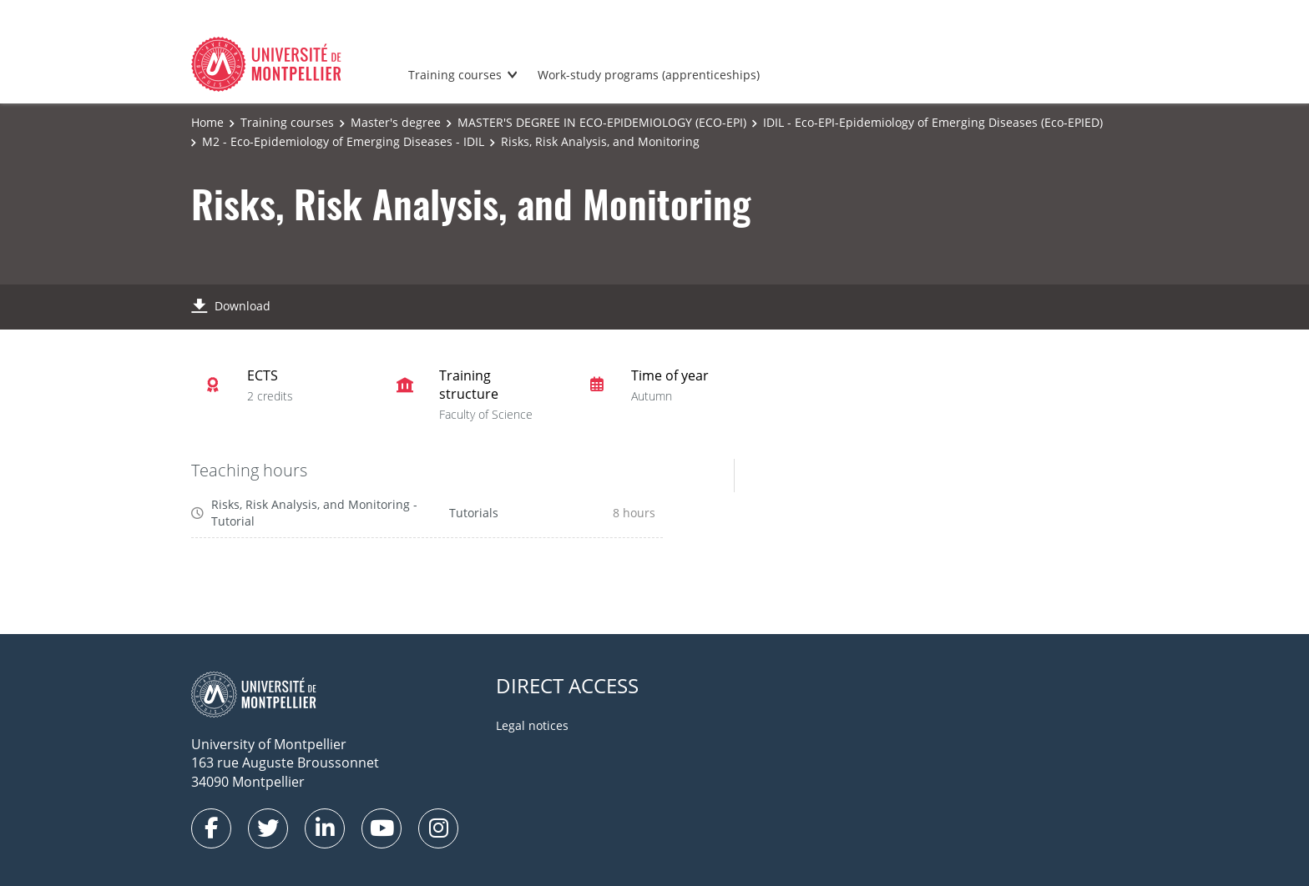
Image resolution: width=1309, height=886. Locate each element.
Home (207, 122)
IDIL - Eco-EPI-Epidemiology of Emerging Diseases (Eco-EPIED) (933, 122)
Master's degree (396, 122)
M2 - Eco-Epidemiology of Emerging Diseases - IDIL (343, 141)
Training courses (455, 75)
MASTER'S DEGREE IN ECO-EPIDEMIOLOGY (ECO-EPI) (601, 122)
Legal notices (532, 725)
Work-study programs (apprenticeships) (649, 75)
